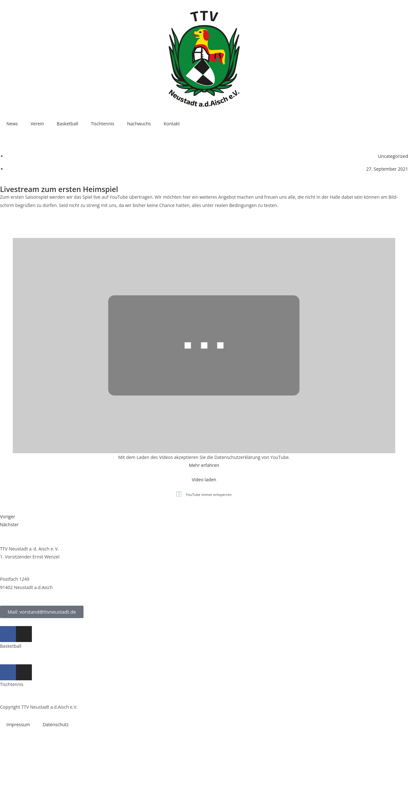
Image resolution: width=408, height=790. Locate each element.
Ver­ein (37, 124)
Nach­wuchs (139, 124)
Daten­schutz (56, 724)
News (12, 124)
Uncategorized (393, 156)
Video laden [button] (204, 479)
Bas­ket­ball (67, 124)
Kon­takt (172, 124)
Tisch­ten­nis (102, 124)
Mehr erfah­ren (204, 465)
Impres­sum (18, 724)
